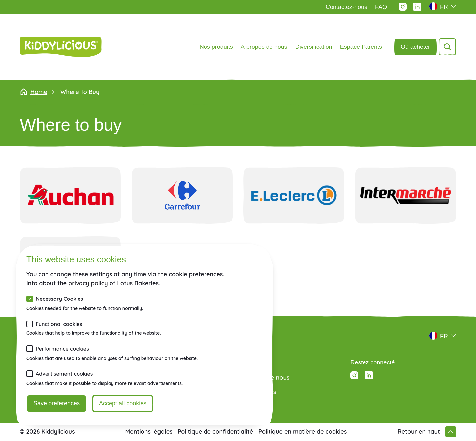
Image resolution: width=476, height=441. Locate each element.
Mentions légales (149, 431)
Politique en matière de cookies (302, 431)
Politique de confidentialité (215, 431)
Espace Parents (361, 47)
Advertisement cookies (64, 373)
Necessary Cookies (59, 299)
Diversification (313, 47)
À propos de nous (264, 47)
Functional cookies (59, 324)
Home (33, 92)
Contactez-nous (346, 7)
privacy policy (88, 283)
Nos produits (216, 47)
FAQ (381, 7)
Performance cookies (62, 348)
